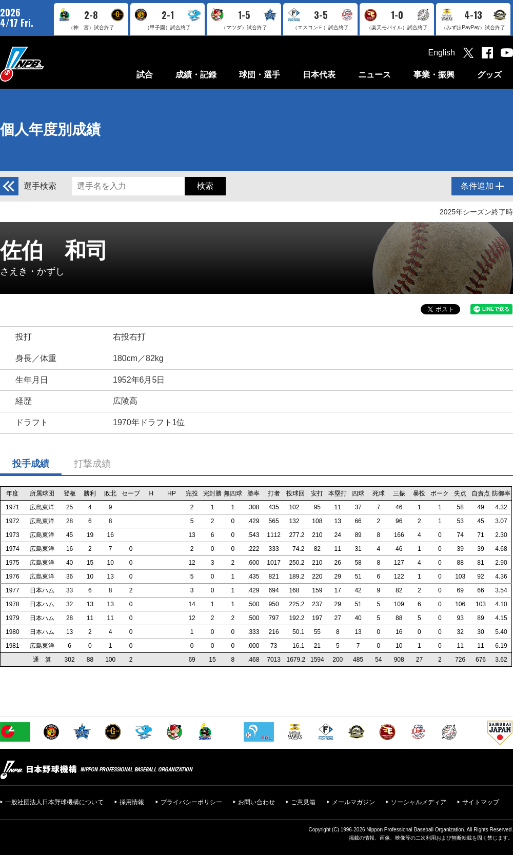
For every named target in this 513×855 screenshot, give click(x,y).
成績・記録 (195, 74)
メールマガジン (353, 802)
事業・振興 (434, 74)
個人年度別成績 (50, 129)
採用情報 (132, 802)
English (441, 52)
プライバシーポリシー (191, 802)
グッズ (489, 74)
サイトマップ (480, 802)
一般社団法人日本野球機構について (54, 802)
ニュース (374, 74)
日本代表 (319, 74)
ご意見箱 (303, 802)
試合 (144, 74)
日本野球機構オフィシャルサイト (47, 64)
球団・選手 (259, 74)
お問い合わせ (256, 802)
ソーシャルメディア (418, 802)
